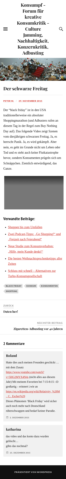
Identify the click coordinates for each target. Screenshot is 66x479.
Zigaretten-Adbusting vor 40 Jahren (38, 329)
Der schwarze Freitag (25, 88)
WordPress (44, 472)
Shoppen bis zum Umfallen (25, 227)
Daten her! (10, 311)
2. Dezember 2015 (19, 417)
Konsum (31, 286)
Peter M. (8, 101)
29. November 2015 (30, 101)
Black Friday (13, 286)
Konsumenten (49, 286)
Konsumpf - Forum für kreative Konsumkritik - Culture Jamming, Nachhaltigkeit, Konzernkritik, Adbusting (33, 29)
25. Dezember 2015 (20, 453)
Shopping (11, 291)
